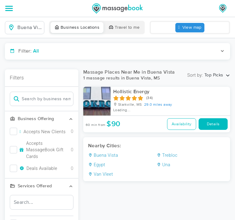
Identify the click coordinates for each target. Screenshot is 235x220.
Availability (182, 124)
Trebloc (167, 155)
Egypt (96, 164)
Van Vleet (100, 174)
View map (190, 27)
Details (213, 124)
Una (163, 164)
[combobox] (29, 27)
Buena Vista (103, 155)
